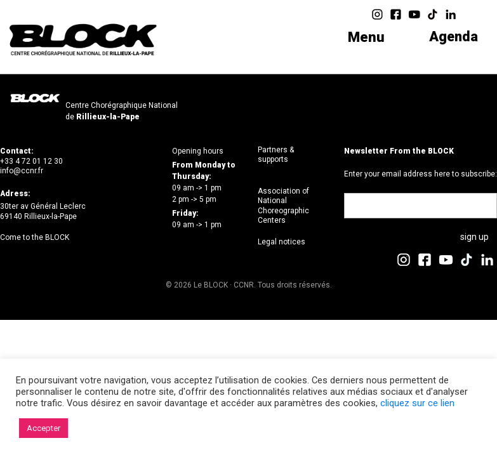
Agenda (453, 37)
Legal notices (281, 241)
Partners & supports (276, 154)
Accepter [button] (43, 428)
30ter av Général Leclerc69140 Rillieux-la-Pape (43, 211)
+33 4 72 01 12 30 (31, 161)
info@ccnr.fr (21, 170)
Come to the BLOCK (34, 237)
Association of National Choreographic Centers (283, 206)
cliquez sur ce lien (417, 403)
